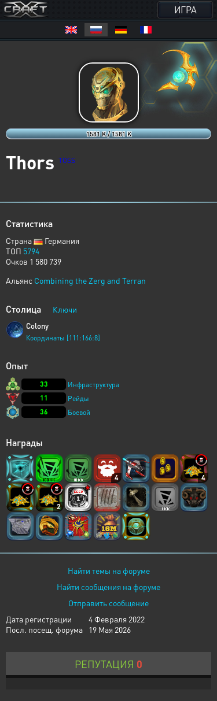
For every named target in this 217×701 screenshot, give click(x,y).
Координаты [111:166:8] (63, 337)
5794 (31, 251)
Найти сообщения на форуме (108, 586)
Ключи (65, 309)
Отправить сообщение (108, 603)
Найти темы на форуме (109, 570)
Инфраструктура (93, 384)
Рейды (78, 398)
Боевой (79, 412)
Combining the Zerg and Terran (90, 280)
